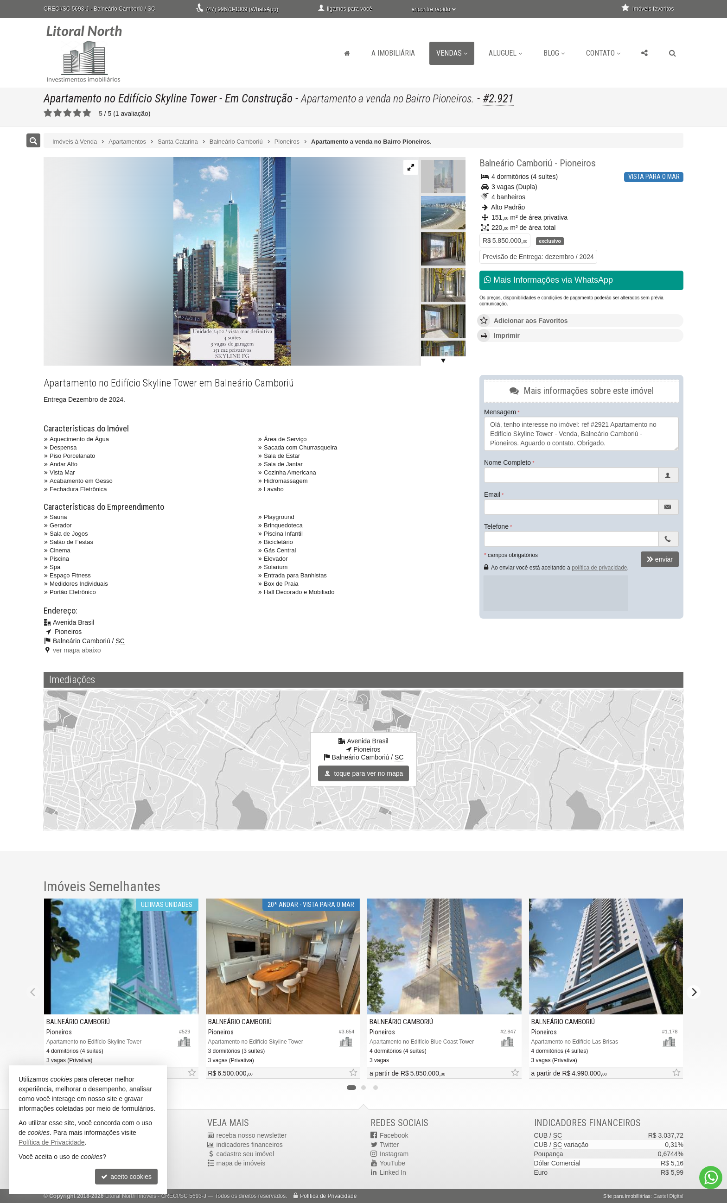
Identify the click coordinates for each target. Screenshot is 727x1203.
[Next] (694, 992)
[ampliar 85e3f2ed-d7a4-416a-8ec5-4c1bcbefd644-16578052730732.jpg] (167, 261)
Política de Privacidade (328, 1196)
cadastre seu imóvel (245, 1154)
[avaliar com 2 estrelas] (57, 113)
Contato (603, 53)
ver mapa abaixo (77, 650)
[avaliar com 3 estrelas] (67, 113)
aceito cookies (126, 1176)
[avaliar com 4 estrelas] (77, 113)
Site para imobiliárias (626, 1196)
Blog (554, 53)
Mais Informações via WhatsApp (548, 280)
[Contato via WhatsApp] (710, 1177)
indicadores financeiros (250, 1144)
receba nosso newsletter (252, 1135)
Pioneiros (578, 163)
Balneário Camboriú (515, 163)
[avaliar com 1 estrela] (48, 113)
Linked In (393, 1172)
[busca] (672, 53)
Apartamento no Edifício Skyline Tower (130, 98)
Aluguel (505, 53)
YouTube (392, 1163)
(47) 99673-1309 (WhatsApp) (242, 9)
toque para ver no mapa (363, 773)
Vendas (451, 53)
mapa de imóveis (241, 1163)
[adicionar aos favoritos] (191, 1073)
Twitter (389, 1144)
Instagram (394, 1154)
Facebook (394, 1135)
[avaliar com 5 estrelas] (87, 113)
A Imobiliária (393, 53)
